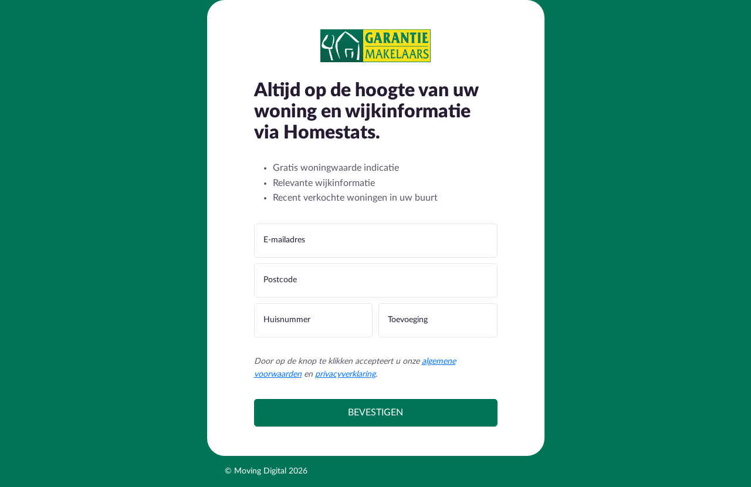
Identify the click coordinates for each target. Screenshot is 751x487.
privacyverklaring (345, 374)
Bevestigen (375, 412)
